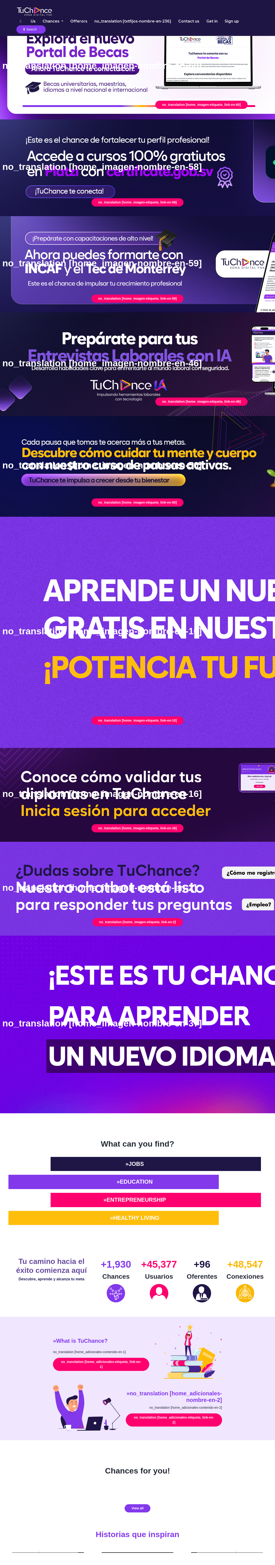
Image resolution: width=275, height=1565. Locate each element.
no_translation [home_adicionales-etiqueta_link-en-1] (101, 1364)
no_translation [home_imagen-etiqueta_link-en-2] (137, 922)
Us (33, 21)
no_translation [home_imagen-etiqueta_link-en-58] (137, 202)
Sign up (232, 21)
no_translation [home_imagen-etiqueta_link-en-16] (137, 828)
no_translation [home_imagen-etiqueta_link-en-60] (201, 105)
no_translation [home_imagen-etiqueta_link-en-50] (137, 502)
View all (137, 1508)
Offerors (78, 21)
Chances (51, 21)
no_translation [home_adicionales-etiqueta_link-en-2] (174, 1420)
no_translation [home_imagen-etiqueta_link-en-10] (137, 720)
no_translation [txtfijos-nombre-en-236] (132, 21)
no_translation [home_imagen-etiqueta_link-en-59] (137, 298)
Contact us (188, 21)
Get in (212, 21)
